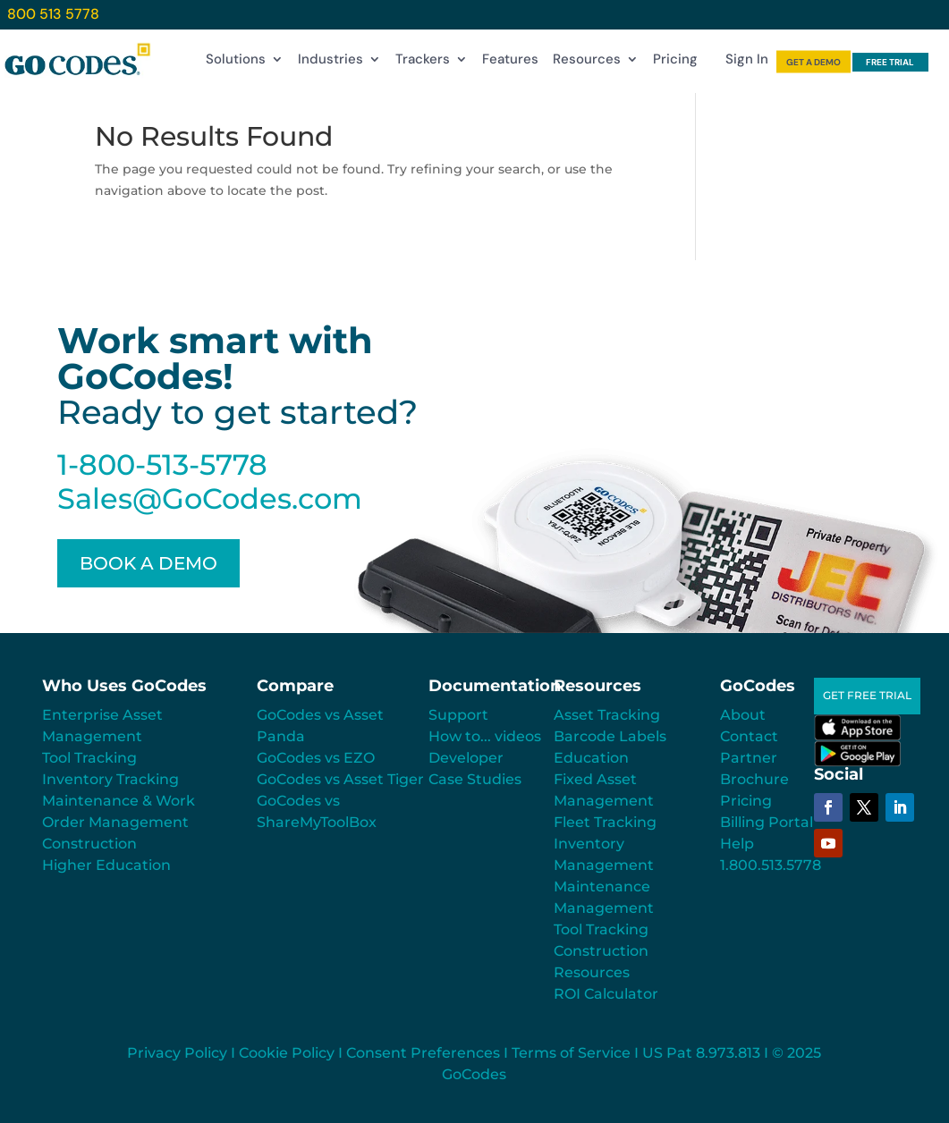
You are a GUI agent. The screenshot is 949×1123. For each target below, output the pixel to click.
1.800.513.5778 (770, 865)
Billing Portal (766, 822)
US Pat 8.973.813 (701, 1052)
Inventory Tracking (110, 779)
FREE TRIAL (890, 62)
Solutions (236, 62)
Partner (748, 757)
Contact (749, 736)
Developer (466, 757)
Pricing (675, 62)
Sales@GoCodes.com (209, 498)
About (743, 714)
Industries (330, 62)
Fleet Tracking (605, 822)
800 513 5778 (53, 13)
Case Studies (474, 779)
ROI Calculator (606, 993)
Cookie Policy (287, 1052)
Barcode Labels (610, 736)
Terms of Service (571, 1052)
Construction (89, 843)
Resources (587, 62)
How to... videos (484, 736)
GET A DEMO (813, 62)
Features (510, 62)
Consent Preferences (423, 1052)
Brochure (754, 779)
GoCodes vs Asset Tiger (340, 779)
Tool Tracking (89, 757)
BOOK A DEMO (148, 563)
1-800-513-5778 (162, 464)
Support (458, 714)
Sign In (746, 62)
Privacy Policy (177, 1052)
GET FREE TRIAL (867, 695)
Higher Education (106, 865)
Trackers (422, 62)
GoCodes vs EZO (316, 757)
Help (737, 843)
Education (591, 757)
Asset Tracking (607, 714)
